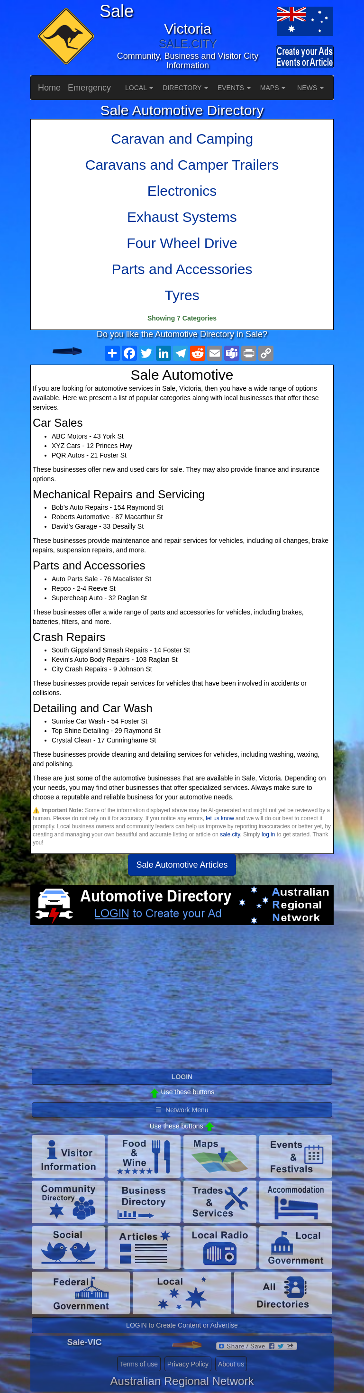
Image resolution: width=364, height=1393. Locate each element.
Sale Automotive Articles (182, 865)
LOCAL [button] (139, 88)
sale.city (230, 834)
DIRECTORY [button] (185, 88)
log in (268, 834)
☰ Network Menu (181, 1110)
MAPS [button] (273, 88)
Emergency (89, 87)
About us (231, 1364)
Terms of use (139, 1364)
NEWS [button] (310, 88)
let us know (220, 818)
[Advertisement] (182, 1001)
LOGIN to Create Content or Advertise (182, 1325)
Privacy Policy (188, 1364)
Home (49, 87)
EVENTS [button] (234, 88)
